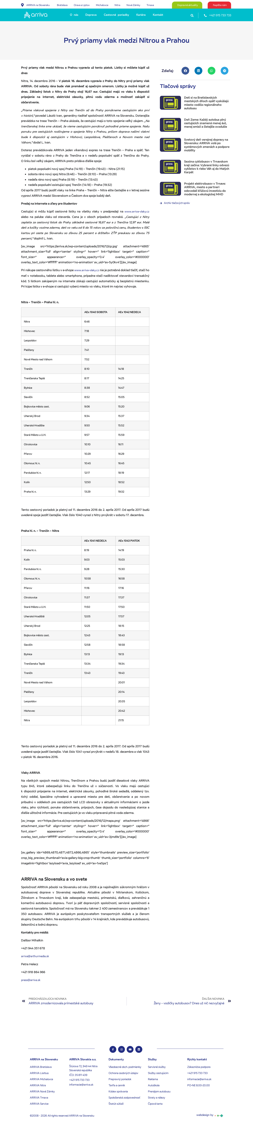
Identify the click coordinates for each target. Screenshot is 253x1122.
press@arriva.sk (30, 980)
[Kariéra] (141, 15)
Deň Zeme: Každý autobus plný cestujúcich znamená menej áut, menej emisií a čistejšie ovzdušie (205, 123)
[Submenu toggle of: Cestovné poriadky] (130, 15)
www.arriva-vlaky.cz (137, 211)
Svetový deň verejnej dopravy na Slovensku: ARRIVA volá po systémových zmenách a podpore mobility (206, 145)
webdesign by (204, 1115)
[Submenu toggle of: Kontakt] (164, 15)
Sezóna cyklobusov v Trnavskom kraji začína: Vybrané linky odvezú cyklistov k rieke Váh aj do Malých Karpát (206, 167)
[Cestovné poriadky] (117, 15)
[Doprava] (91, 15)
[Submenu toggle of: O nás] (79, 15)
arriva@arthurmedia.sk (35, 956)
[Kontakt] (158, 15)
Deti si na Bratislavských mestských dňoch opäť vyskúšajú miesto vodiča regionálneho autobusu (206, 103)
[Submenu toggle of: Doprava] (98, 15)
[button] (192, 15)
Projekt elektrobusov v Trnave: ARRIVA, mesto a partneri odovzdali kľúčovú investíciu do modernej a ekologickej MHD (205, 189)
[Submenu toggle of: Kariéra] (147, 15)
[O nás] (74, 15)
